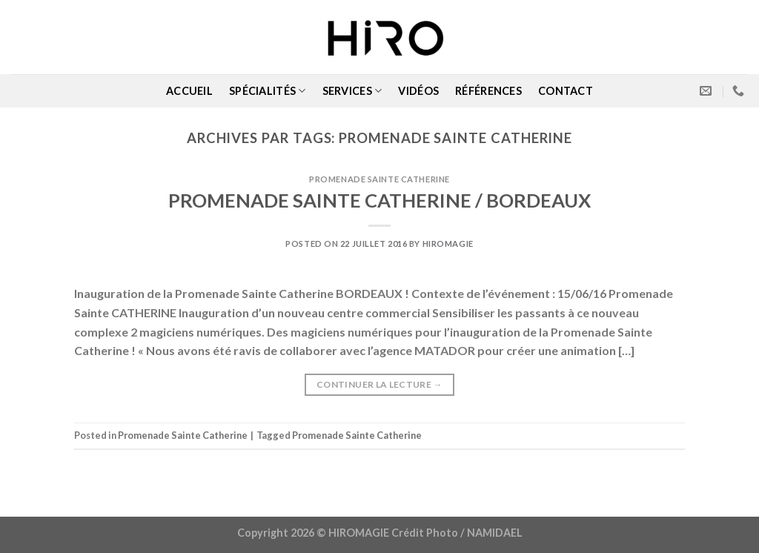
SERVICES (352, 91)
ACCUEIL (189, 91)
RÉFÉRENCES (488, 91)
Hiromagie (448, 243)
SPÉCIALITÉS (267, 91)
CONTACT (565, 91)
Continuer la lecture (379, 384)
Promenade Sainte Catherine (379, 179)
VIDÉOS (418, 91)
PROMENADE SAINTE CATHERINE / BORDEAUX (379, 200)
